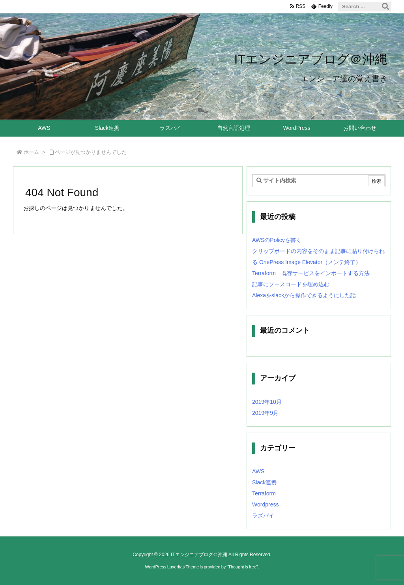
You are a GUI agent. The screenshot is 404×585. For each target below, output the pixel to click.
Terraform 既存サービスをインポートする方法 (311, 273)
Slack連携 (264, 482)
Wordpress (265, 504)
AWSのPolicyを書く (276, 240)
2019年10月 (267, 402)
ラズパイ (263, 515)
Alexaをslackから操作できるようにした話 (304, 295)
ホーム (31, 152)
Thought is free (242, 566)
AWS (258, 471)
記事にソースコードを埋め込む (290, 284)
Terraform (264, 493)
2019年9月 (265, 413)
